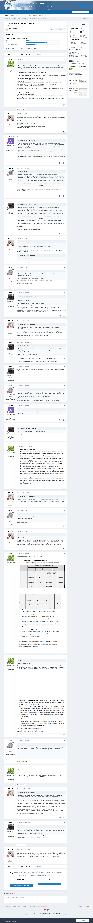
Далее (29, 54)
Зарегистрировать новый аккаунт (21, 885)
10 (23, 54)
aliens (10, 201)
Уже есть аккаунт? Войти (73, 5)
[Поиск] (79, 12)
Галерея (12, 15)
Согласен (82, 920)
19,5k (10, 212)
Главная (7, 12)
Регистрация (84, 5)
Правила (35, 15)
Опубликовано (23, 59)
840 (10, 147)
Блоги (17, 15)
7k (11, 70)
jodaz (10, 59)
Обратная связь (56, 913)
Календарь (23, 15)
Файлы (29, 15)
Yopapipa (15, 28)
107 (10, 124)
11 (26, 54)
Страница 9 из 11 (38, 54)
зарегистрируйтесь (21, 48)
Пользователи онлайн (43, 15)
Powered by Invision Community (46, 915)
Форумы (6, 15)
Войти (49, 883)
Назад (9, 54)
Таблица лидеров (27, 11)
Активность (13, 11)
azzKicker (11, 136)
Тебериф (19, 30)
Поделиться (50, 29)
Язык (34, 913)
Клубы (19, 11)
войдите (13, 48)
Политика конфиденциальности (44, 913)
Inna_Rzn (30, 62)
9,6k (10, 179)
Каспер (10, 168)
